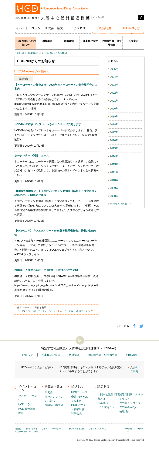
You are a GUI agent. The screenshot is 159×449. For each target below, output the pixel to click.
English (140, 429)
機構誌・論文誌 (54, 404)
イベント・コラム (28, 28)
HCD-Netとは (131, 28)
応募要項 (103, 402)
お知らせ (27, 354)
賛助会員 (76, 413)
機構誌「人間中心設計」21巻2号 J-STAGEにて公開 (46, 270)
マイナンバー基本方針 (74, 429)
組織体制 (69, 41)
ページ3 (42, 311)
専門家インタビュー (131, 402)
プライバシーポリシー (51, 429)
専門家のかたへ (128, 407)
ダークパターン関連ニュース (32, 155)
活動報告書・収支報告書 (111, 43)
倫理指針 (124, 411)
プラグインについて (97, 429)
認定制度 (105, 28)
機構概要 (47, 41)
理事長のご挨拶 (51, 354)
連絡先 (18, 429)
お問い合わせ (31, 429)
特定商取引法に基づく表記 (26, 431)
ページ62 (68, 311)
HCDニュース (79, 392)
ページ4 (53, 311)
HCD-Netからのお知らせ (26, 43)
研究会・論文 (54, 28)
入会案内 (133, 41)
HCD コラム (25, 404)
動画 (21, 412)
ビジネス (79, 28)
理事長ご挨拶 (90, 41)
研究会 (49, 392)
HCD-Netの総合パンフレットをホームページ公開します (48, 124)
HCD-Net (19, 53)
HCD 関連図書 (26, 408)
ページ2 (32, 311)
